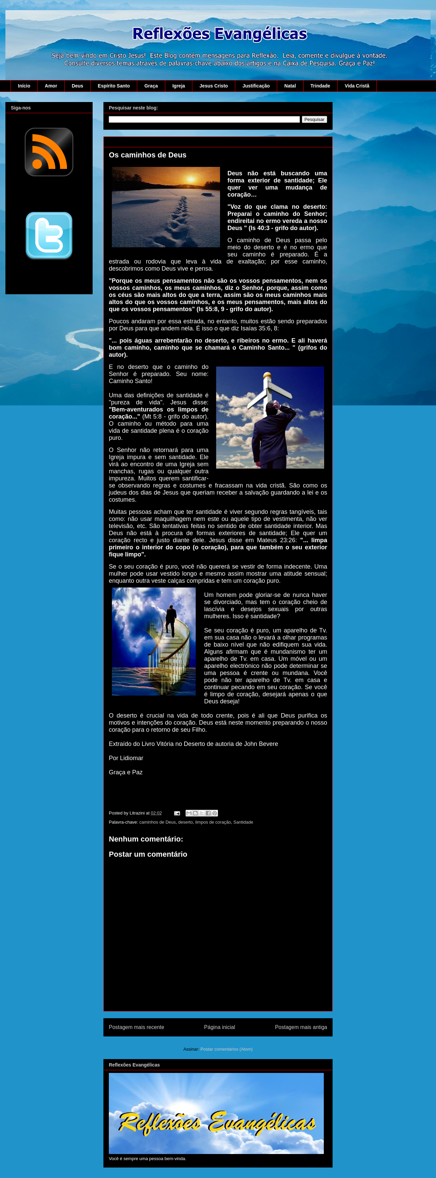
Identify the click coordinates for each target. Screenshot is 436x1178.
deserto (185, 822)
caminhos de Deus (157, 822)
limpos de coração (213, 822)
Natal (290, 86)
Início (24, 86)
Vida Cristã (357, 86)
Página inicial (219, 1027)
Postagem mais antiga (301, 1027)
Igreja (178, 86)
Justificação (256, 86)
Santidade (243, 822)
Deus (77, 86)
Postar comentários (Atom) (226, 1049)
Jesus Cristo (213, 86)
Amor (51, 86)
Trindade (320, 86)
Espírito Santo (114, 86)
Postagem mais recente (136, 1027)
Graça (151, 86)
